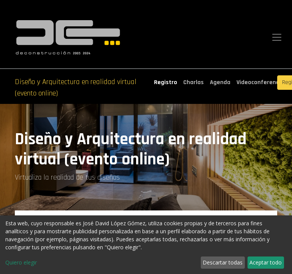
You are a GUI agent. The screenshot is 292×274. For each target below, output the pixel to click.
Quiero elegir (21, 262)
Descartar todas (223, 262)
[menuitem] (165, 82)
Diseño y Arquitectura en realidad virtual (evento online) (75, 87)
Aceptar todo (265, 262)
